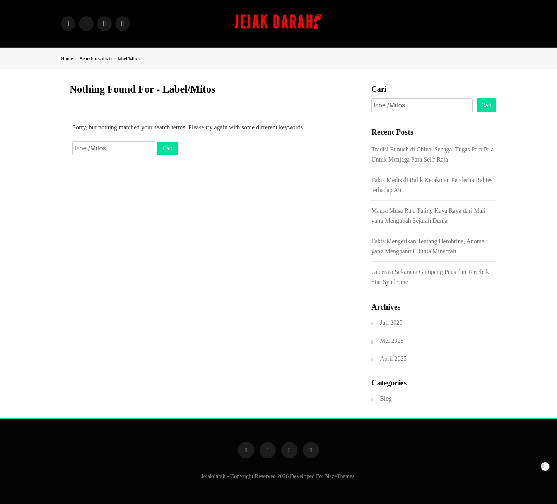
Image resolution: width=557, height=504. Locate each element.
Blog (386, 398)
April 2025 (393, 358)
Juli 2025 (391, 322)
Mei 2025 (391, 340)
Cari (378, 89)
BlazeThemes (339, 476)
